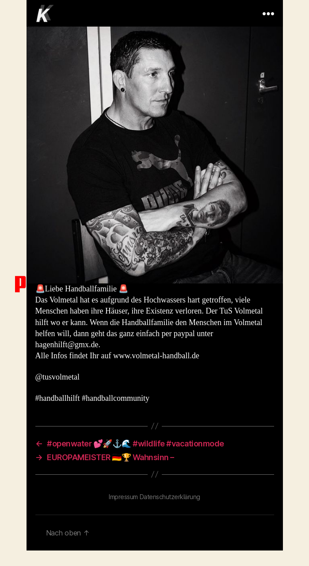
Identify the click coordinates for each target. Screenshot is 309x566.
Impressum (123, 496)
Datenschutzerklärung (170, 496)
